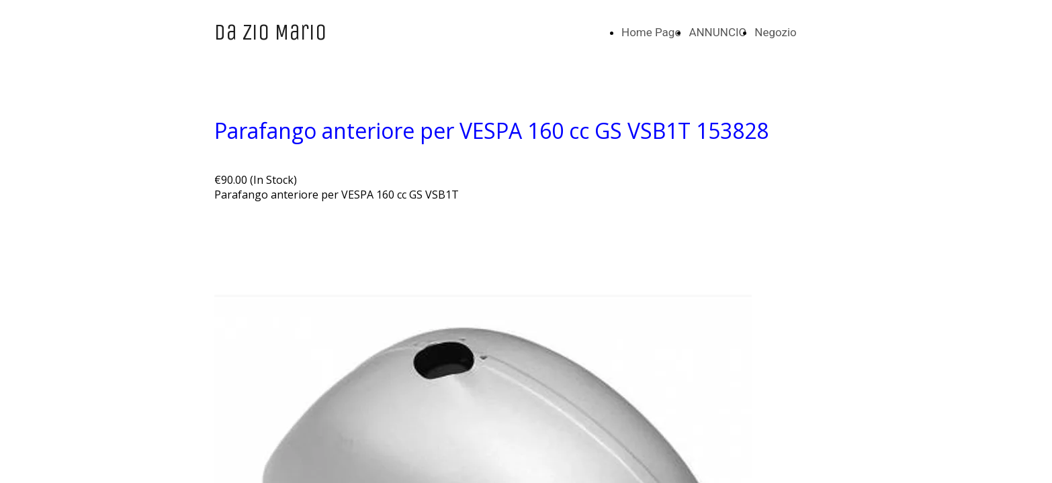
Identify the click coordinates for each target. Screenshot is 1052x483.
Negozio (775, 32)
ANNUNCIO (717, 32)
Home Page (651, 32)
